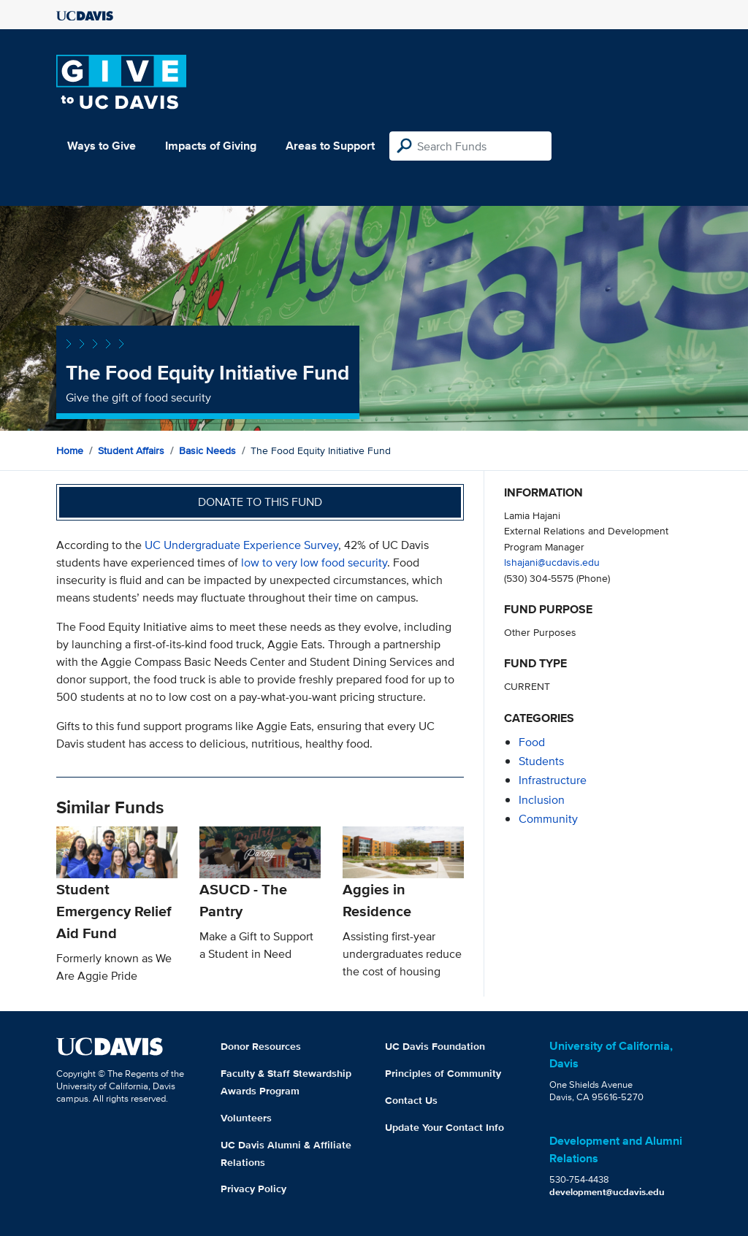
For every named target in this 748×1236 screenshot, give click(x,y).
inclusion (542, 799)
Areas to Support (330, 145)
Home (69, 450)
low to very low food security (314, 562)
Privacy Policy (253, 1188)
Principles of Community (443, 1073)
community (548, 818)
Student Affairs (131, 450)
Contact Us (411, 1100)
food (532, 742)
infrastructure (553, 780)
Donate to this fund (260, 502)
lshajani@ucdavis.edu (552, 561)
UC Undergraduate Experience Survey (241, 545)
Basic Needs (207, 450)
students (541, 761)
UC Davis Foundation (435, 1046)
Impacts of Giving (210, 145)
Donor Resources (261, 1046)
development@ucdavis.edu (607, 1192)
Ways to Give (101, 145)
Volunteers (246, 1117)
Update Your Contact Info (444, 1127)
